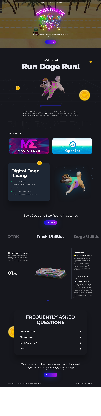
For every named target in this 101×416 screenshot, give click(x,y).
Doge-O (50, 2)
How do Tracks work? (28, 343)
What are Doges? (26, 337)
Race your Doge (50, 222)
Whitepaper (59, 2)
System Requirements (36, 383)
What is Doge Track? (28, 331)
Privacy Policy (11, 383)
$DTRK (22, 349)
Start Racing (50, 42)
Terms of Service (22, 383)
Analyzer (43, 2)
